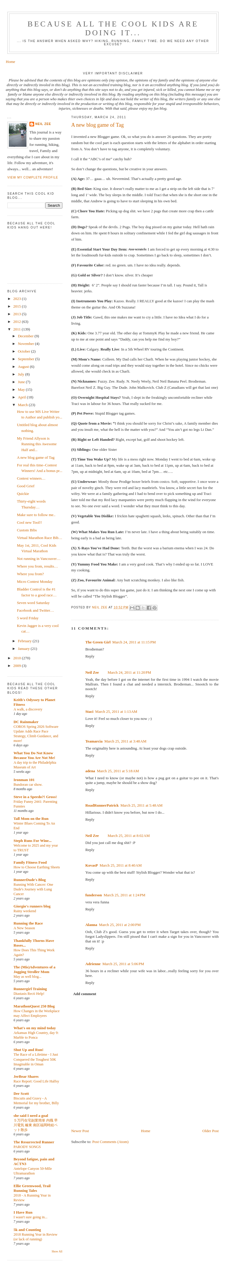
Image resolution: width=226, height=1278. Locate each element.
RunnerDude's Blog (30, 879)
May (22, 389)
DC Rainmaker (26, 722)
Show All (56, 1251)
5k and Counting (27, 1229)
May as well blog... (27, 977)
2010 (17, 658)
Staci (89, 711)
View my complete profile (32, 177)
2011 (17, 329)
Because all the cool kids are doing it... (112, 28)
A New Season (24, 928)
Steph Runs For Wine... (32, 840)
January (24, 648)
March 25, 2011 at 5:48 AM (141, 805)
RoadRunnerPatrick (102, 805)
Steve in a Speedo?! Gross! (35, 797)
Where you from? (30, 574)
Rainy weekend (25, 911)
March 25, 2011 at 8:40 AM (121, 865)
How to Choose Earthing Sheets (37, 867)
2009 (17, 665)
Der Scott (21, 1093)
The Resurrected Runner (34, 1142)
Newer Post (80, 1131)
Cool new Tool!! (29, 522)
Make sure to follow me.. (36, 515)
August (24, 366)
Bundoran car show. (28, 785)
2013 (17, 314)
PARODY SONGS (27, 1147)
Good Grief (25, 486)
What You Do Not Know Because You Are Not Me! (34, 755)
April (22, 397)
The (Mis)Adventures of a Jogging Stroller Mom (34, 969)
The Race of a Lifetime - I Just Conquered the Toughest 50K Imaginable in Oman (36, 1059)
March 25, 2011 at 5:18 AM (118, 771)
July (21, 374)
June (22, 382)
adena (90, 771)
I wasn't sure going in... (30, 1217)
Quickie (23, 493)
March (23, 405)
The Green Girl (98, 642)
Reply (89, 656)
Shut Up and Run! (29, 1049)
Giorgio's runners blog (32, 906)
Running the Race (28, 923)
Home (10, 61)
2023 (17, 298)
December (26, 336)
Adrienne (93, 964)
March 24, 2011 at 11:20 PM (129, 672)
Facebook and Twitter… (35, 610)
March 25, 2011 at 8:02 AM (129, 835)
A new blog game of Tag (35, 457)
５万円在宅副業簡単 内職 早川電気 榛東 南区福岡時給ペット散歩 (36, 1125)
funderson (93, 895)
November (26, 343)
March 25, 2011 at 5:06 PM (123, 964)
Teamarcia (94, 741)
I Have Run (23, 1212)
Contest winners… (31, 478)
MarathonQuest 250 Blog (34, 1006)
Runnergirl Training (30, 989)
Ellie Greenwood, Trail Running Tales (32, 1188)
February (25, 641)
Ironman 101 (24, 780)
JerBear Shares (26, 1076)
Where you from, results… (37, 566)
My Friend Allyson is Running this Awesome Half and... (36, 444)
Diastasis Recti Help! (29, 994)
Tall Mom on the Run (31, 818)
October (24, 351)
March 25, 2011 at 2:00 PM (120, 924)
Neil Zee (92, 672)
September (26, 359)
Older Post (210, 1131)
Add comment (84, 994)
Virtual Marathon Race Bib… (39, 537)
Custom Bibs (27, 530)
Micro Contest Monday (34, 581)
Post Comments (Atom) (110, 1141)
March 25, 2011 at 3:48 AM (125, 741)
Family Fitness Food (30, 862)
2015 (17, 306)
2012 (17, 321)
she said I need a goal (31, 1115)
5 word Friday (28, 618)
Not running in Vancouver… (38, 558)
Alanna (91, 924)
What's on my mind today (35, 1028)
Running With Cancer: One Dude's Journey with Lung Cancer (33, 889)
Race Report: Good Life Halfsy (36, 1081)
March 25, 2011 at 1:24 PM (124, 895)
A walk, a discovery (28, 709)
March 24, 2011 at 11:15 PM (134, 642)
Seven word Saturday (33, 602)
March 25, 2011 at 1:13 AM (116, 711)
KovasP (91, 865)
